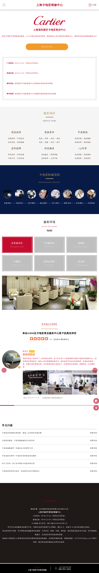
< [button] (4, 370)
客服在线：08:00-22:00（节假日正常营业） (49, 519)
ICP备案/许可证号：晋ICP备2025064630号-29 (49, 523)
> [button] (95, 370)
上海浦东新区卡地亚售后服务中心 (52, 398)
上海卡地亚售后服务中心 (63, 36)
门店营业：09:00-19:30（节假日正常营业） (49, 516)
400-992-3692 (47, 47)
